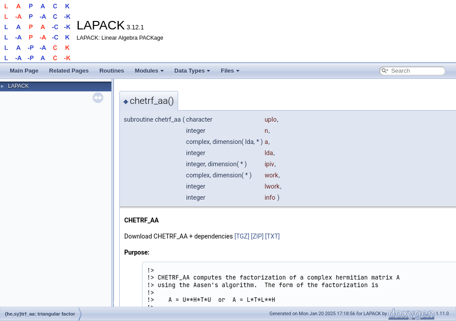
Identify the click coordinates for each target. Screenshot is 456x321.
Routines (111, 70)
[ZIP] (257, 236)
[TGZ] (241, 236)
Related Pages (69, 70)
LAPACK (18, 86)
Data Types (192, 70)
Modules (149, 70)
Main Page (24, 70)
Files (230, 70)
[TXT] (272, 236)
